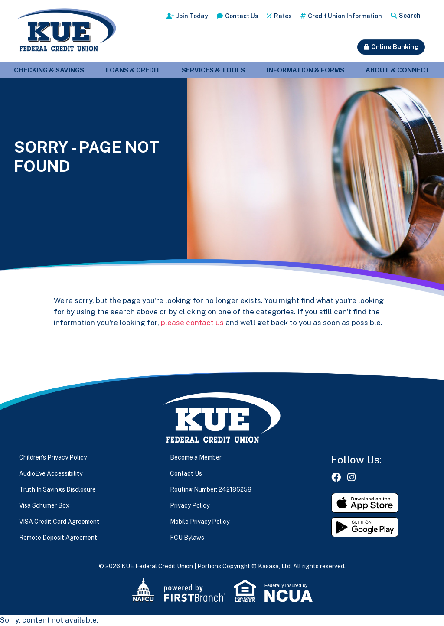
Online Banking (394, 46)
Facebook (336, 477)
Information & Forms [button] (305, 70)
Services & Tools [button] (213, 70)
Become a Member (196, 457)
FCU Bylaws (187, 537)
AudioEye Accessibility (50, 473)
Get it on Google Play (365, 527)
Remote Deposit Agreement (58, 537)
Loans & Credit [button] (133, 70)
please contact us (192, 322)
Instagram (351, 477)
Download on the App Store (365, 503)
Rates (283, 16)
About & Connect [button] (398, 70)
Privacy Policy (189, 505)
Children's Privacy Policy (53, 457)
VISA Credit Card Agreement (59, 521)
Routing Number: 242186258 (210, 489)
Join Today (192, 16)
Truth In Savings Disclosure (57, 489)
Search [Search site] (410, 15)
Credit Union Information (345, 16)
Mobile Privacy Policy (199, 521)
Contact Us (241, 16)
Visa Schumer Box (44, 505)
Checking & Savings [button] (49, 70)
